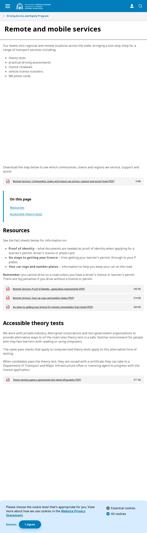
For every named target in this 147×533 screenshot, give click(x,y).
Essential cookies (123, 508)
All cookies (118, 514)
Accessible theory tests (26, 214)
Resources (17, 207)
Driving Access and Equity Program (26, 16)
